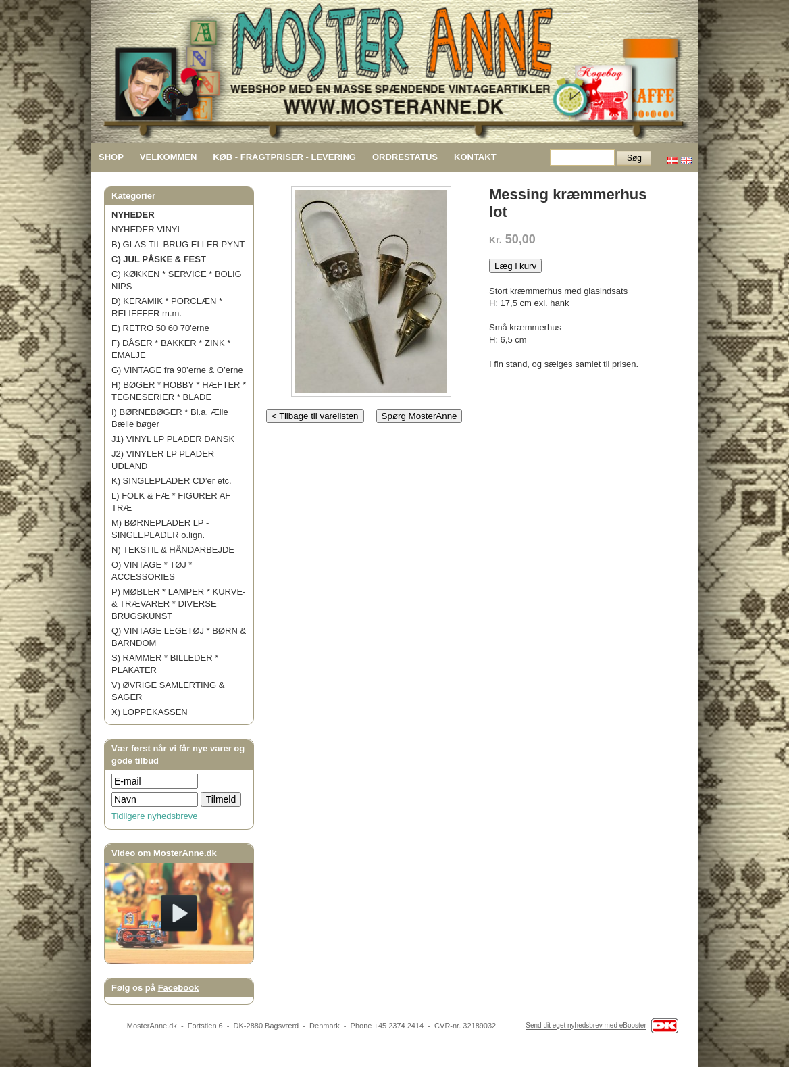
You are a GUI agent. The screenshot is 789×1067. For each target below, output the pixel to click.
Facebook (178, 988)
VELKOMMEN (168, 157)
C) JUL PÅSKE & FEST (158, 259)
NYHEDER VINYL (146, 229)
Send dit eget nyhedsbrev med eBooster (586, 1026)
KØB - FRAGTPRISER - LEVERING (284, 157)
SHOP (111, 157)
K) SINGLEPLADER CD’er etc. (171, 481)
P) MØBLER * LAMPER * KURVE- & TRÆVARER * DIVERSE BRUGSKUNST (178, 604)
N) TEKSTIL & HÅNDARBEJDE (172, 550)
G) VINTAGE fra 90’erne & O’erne (177, 370)
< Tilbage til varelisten (315, 416)
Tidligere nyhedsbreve (154, 816)
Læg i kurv (515, 266)
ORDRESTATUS (405, 157)
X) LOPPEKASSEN (149, 712)
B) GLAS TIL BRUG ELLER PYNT (178, 244)
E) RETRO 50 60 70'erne (160, 328)
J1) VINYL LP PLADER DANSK (172, 439)
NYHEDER (133, 214)
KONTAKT (475, 157)
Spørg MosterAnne (419, 416)
